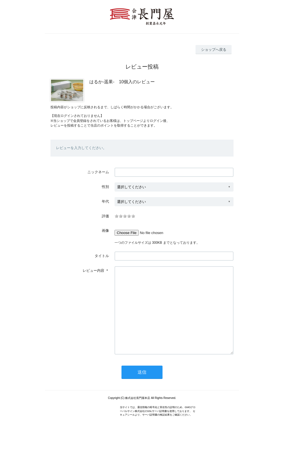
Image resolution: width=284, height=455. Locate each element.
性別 (105, 187)
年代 (105, 201)
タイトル (102, 256)
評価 (105, 216)
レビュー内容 (93, 270)
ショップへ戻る (213, 49)
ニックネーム (98, 172)
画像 (105, 230)
